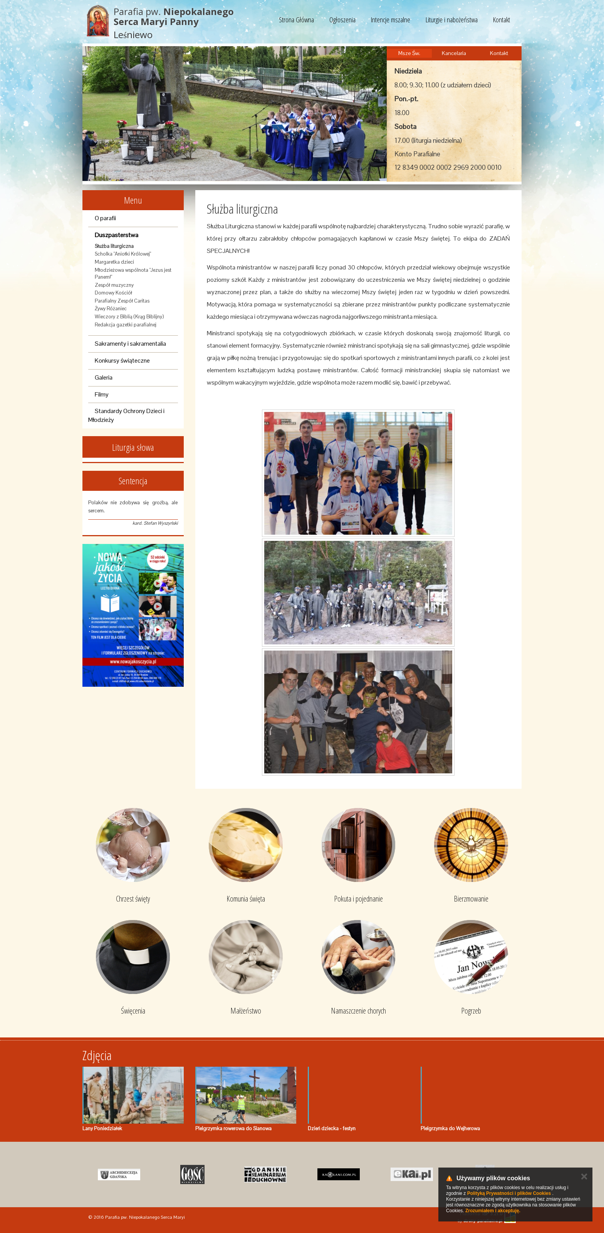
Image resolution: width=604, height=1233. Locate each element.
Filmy (102, 394)
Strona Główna (296, 20)
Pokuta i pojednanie (358, 898)
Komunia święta (245, 898)
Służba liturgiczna (114, 246)
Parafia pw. (174, 16)
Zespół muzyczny (114, 285)
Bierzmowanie (471, 898)
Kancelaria (454, 53)
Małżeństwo (245, 1010)
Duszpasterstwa (116, 235)
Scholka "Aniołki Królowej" (123, 254)
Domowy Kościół (113, 292)
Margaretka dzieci (114, 262)
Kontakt (501, 20)
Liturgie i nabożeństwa (452, 20)
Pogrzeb (471, 1010)
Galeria (103, 377)
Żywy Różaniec (111, 308)
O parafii (105, 218)
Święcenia (133, 1010)
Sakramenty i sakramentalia (130, 344)
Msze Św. (409, 53)
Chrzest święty (133, 898)
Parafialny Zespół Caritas (122, 301)
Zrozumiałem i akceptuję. (492, 1210)
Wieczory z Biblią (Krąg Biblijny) (129, 316)
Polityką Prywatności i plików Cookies (509, 1193)
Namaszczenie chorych (358, 1010)
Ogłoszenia (342, 20)
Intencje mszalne (390, 20)
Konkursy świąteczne (122, 360)
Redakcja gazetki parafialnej (125, 324)
